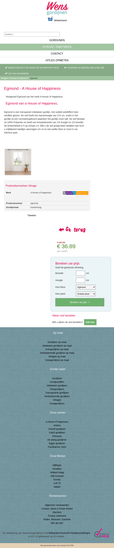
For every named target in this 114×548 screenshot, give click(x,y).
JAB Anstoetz (57, 476)
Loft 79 (57, 483)
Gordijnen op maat (57, 342)
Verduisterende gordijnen (57, 396)
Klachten (57, 512)
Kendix (57, 479)
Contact (57, 53)
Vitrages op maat (57, 356)
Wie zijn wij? (57, 523)
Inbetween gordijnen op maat (57, 345)
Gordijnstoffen (57, 382)
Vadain (57, 486)
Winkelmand (57, 19)
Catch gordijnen (57, 432)
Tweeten (32, 215)
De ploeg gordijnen (57, 439)
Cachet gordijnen (57, 429)
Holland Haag (57, 472)
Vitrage (4, 78)
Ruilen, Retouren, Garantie (57, 519)
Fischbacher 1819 (57, 447)
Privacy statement (57, 516)
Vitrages (57, 400)
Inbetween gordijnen (57, 385)
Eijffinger (57, 465)
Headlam (57, 468)
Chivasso (57, 436)
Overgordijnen (57, 389)
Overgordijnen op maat (57, 349)
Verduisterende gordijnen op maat (57, 353)
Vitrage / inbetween (57, 47)
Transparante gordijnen (57, 392)
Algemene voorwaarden (57, 505)
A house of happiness (18, 78)
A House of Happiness (57, 421)
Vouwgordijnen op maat (57, 360)
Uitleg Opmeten (56, 60)
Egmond (33, 78)
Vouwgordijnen (57, 403)
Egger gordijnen (57, 443)
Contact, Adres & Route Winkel (57, 508)
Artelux (57, 425)
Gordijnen (57, 40)
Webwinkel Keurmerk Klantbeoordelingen (69, 533)
